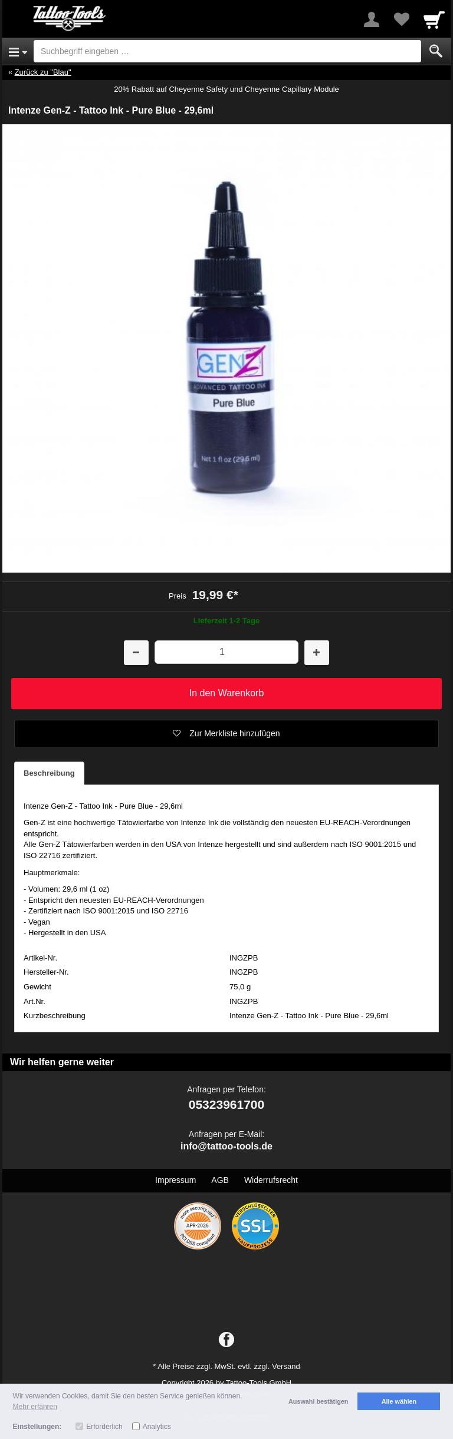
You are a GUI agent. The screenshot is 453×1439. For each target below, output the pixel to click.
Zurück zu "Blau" (43, 72)
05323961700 (226, 1104)
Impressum (175, 1180)
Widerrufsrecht (271, 1180)
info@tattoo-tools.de (226, 1146)
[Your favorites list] (401, 19)
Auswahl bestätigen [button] (318, 1401)
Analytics (157, 1427)
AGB (220, 1180)
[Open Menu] (18, 51)
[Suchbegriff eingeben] (227, 51)
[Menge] (226, 651)
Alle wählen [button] (399, 1401)
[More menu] (371, 19)
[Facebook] (226, 1340)
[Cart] (434, 19)
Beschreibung (49, 773)
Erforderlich (104, 1427)
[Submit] (436, 51)
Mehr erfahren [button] (35, 1407)
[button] (226, 734)
